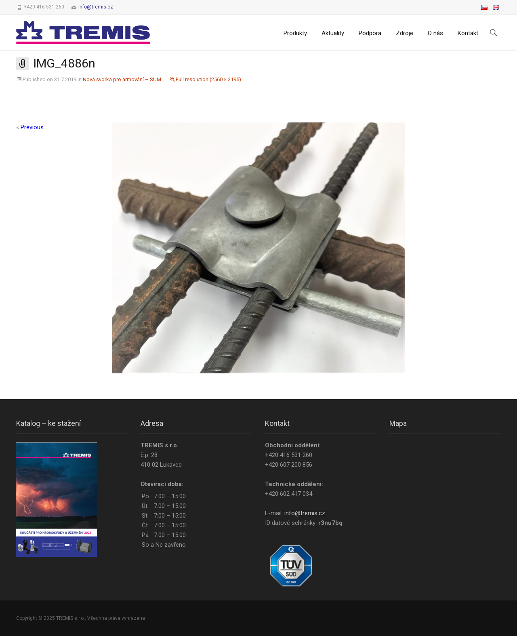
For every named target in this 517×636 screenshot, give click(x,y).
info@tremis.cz (95, 7)
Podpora (370, 33)
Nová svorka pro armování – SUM (122, 79)
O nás (435, 33)
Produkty (295, 33)
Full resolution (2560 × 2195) (208, 79)
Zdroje (404, 33)
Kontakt (468, 33)
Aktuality (333, 33)
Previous (30, 127)
